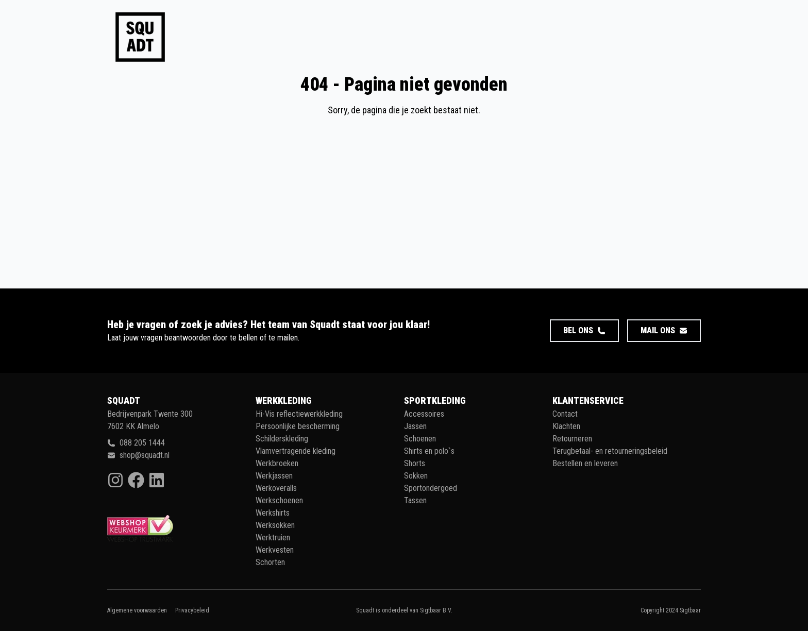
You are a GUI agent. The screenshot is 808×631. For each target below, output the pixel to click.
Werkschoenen (279, 500)
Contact (565, 414)
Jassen (415, 426)
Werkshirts (273, 513)
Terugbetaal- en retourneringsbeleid (609, 451)
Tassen (415, 500)
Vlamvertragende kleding (295, 451)
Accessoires (424, 414)
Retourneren (572, 439)
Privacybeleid (192, 610)
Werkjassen (274, 476)
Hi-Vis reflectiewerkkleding (299, 414)
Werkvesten (275, 550)
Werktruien (273, 537)
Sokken (416, 476)
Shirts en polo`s (429, 451)
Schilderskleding (282, 439)
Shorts (414, 463)
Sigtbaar (690, 610)
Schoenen (420, 439)
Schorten (270, 562)
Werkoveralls (276, 488)
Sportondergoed (430, 488)
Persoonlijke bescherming (298, 426)
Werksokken (275, 525)
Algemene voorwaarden (137, 610)
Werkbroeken (277, 463)
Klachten (566, 426)
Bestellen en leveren (585, 463)
